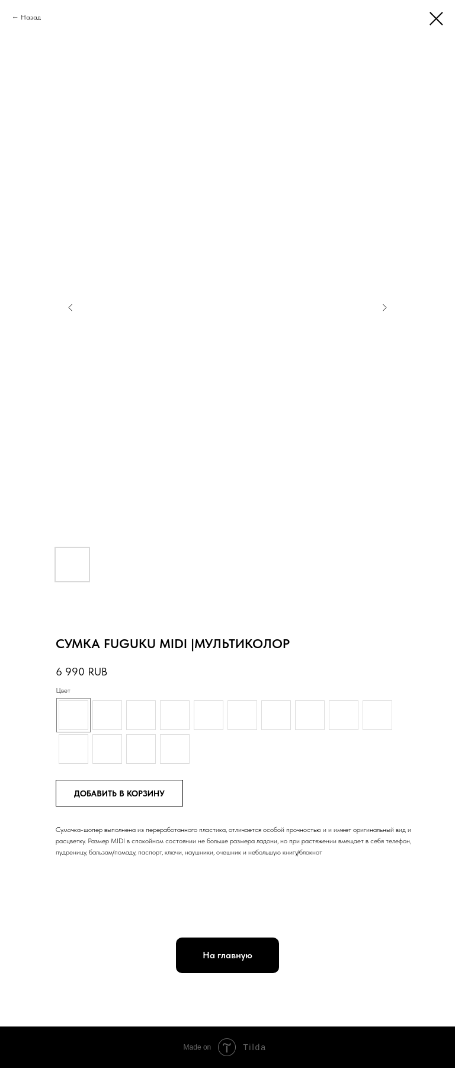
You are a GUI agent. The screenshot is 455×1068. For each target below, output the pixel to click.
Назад (31, 17)
